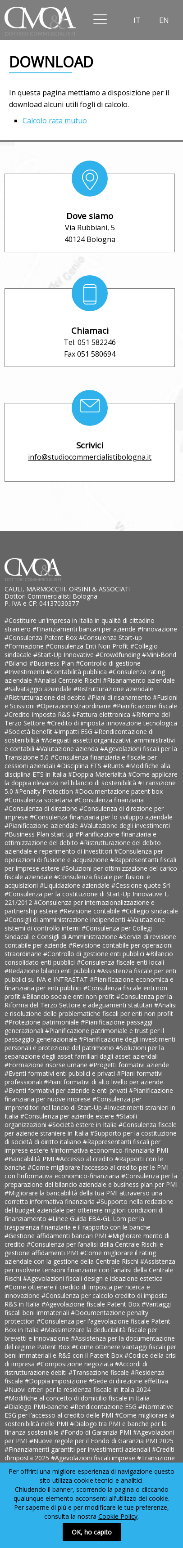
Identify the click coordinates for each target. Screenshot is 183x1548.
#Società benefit (29, 731)
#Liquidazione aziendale (75, 885)
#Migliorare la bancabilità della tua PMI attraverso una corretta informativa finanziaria (83, 1197)
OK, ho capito (92, 1532)
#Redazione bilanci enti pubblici (51, 970)
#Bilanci (17, 663)
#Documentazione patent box (119, 791)
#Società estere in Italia (83, 1124)
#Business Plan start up (40, 834)
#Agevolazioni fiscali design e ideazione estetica (93, 1278)
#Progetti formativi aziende (129, 1064)
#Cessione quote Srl (140, 885)
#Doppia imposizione (57, 1381)
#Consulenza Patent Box (42, 637)
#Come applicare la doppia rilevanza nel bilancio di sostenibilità (91, 778)
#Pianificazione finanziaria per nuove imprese (89, 1094)
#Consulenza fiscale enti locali (120, 962)
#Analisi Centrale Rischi (68, 680)
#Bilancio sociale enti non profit (69, 996)
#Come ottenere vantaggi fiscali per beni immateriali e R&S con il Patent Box (90, 1351)
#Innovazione (157, 629)
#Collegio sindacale (150, 911)
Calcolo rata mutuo (55, 120)
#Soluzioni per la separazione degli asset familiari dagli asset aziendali (84, 1051)
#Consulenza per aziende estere (68, 1116)
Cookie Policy (117, 1516)
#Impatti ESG (74, 731)
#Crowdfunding (119, 654)
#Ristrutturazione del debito (46, 697)
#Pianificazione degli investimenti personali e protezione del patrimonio (90, 1043)
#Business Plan (52, 663)
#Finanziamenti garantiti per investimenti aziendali (78, 1449)
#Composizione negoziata (76, 1364)
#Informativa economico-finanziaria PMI (109, 1150)
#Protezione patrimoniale (43, 1022)
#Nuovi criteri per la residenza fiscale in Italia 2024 (78, 1389)
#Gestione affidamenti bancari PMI (56, 1235)
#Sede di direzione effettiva (128, 1381)
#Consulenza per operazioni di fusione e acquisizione (84, 855)
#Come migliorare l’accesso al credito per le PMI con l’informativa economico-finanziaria (87, 1171)
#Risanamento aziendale (139, 680)
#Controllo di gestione (108, 663)
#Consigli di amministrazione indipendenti (66, 919)
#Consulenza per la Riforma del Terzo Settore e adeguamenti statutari (88, 1000)
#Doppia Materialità (98, 774)
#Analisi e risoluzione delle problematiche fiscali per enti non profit (91, 1009)
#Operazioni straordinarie (75, 706)
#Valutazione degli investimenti (125, 825)
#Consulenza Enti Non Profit (88, 646)
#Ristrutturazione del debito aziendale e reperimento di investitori (83, 846)
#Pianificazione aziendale (42, 825)
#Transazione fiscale (100, 1372)
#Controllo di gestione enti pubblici (94, 953)
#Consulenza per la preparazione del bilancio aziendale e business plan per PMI (91, 1180)
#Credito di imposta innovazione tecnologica (112, 723)
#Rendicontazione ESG (104, 1406)
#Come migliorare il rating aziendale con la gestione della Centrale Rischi (80, 1257)
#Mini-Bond (159, 654)
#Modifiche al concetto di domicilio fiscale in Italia (77, 1398)
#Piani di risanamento (120, 697)
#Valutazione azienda (68, 748)
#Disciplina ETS (80, 765)
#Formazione (25, 646)
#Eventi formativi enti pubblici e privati (61, 1073)
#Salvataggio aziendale (39, 689)
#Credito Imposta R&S (38, 714)
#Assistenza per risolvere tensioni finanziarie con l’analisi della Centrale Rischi (90, 1270)
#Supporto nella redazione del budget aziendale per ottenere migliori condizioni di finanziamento (89, 1210)
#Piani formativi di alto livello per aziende (103, 1082)
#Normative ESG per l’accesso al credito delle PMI (89, 1410)
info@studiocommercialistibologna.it (89, 457)
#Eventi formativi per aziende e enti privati (67, 1090)
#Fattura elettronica (102, 714)
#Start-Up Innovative (64, 654)
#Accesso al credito (85, 1158)
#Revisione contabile (90, 911)
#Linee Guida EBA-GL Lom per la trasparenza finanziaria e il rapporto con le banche (78, 1222)
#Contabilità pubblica (77, 671)
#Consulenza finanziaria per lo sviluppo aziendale (101, 817)
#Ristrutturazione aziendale (113, 689)
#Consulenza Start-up (110, 637)
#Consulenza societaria (39, 800)
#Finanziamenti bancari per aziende (84, 629)
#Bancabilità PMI (30, 1158)
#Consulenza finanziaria (109, 800)
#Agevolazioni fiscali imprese (94, 1458)
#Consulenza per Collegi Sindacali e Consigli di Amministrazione (78, 932)
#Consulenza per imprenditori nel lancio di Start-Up (73, 1103)
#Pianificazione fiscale (145, 706)
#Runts (114, 765)
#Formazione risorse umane (47, 1064)
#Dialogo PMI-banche (37, 1406)
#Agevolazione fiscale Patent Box (91, 1304)
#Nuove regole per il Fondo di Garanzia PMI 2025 (101, 1440)
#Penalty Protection (45, 791)
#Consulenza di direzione (42, 808)
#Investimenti (25, 671)
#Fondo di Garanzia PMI (96, 1432)
